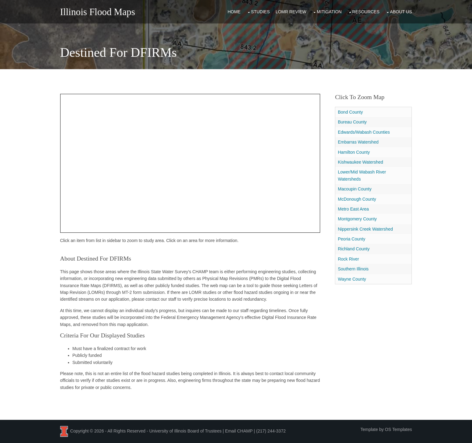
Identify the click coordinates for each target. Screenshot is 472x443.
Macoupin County (354, 188)
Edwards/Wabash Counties (364, 132)
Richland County (354, 248)
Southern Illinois (353, 268)
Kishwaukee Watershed (360, 162)
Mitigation (329, 11)
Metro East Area (353, 209)
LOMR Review (291, 11)
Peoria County (351, 238)
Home (234, 11)
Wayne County (352, 279)
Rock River (348, 259)
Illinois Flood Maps (97, 12)
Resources (366, 11)
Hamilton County (354, 152)
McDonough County (357, 199)
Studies (260, 11)
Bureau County (352, 121)
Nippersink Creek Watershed (365, 229)
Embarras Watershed (358, 142)
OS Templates (398, 429)
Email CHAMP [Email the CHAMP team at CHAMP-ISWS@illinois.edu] (239, 430)
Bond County (350, 112)
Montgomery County (357, 218)
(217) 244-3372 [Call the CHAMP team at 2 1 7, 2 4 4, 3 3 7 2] (271, 430)
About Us (401, 11)
